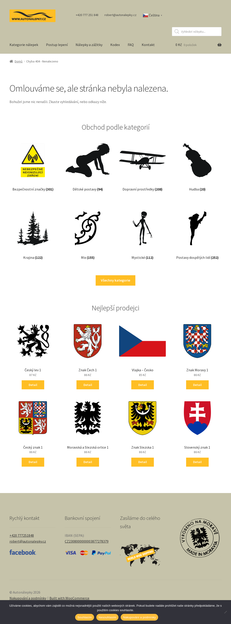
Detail (33, 385)
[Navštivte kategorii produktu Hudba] (197, 162)
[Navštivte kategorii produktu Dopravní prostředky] (142, 163)
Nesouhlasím (107, 617)
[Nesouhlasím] (225, 612)
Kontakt (148, 44)
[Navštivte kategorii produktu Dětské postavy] (88, 162)
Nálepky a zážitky (89, 44)
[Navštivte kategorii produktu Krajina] (33, 230)
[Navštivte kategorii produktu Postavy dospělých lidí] (197, 230)
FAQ (131, 44)
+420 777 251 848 (87, 15)
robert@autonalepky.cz (120, 15)
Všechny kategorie (115, 280)
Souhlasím (84, 617)
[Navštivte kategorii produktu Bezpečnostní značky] (33, 162)
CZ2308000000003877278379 (87, 541)
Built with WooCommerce (69, 598)
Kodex (115, 44)
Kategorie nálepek (23, 44)
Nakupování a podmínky (27, 598)
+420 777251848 (21, 535)
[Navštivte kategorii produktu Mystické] (142, 230)
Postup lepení (57, 44)
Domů (19, 61)
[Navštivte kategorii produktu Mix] (88, 230)
